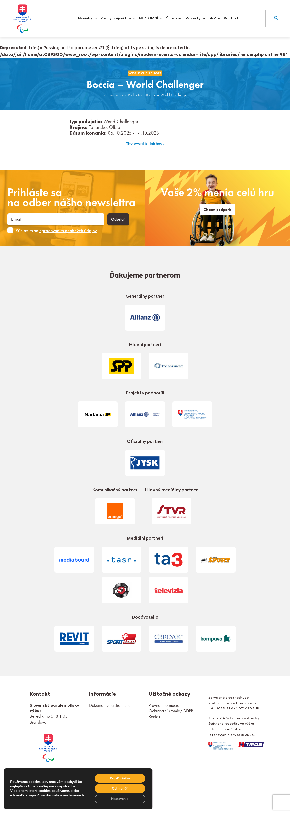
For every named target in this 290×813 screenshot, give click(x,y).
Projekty (196, 18)
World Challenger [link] (145, 73)
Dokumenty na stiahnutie (110, 705)
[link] (48, 747)
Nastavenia (119, 798)
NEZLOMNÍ (151, 18)
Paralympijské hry (118, 18)
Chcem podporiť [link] (217, 209)
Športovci (174, 18)
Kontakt (231, 18)
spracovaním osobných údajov (68, 231)
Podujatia (135, 95)
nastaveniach (73, 793)
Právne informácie (164, 705)
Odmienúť (119, 788)
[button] (276, 18)
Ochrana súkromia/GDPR (171, 711)
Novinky (87, 18)
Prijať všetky (119, 778)
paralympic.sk (112, 95)
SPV (215, 18)
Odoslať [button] (118, 219)
